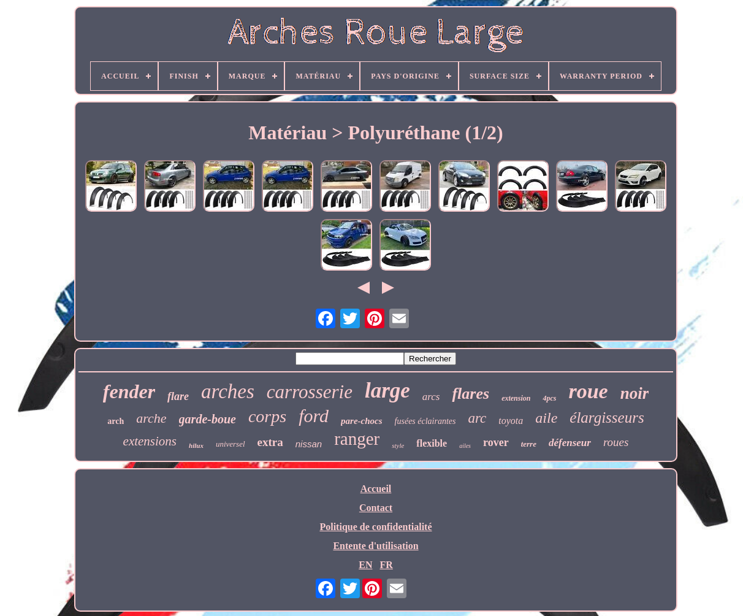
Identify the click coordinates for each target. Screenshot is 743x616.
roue (588, 391)
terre (528, 444)
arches (227, 391)
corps (267, 416)
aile (546, 418)
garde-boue (207, 419)
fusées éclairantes (425, 421)
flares (470, 393)
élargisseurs (607, 417)
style (398, 445)
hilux (196, 445)
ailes (465, 445)
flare (178, 396)
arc (477, 418)
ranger (356, 439)
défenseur (570, 443)
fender (129, 391)
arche (151, 418)
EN (365, 565)
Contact (375, 507)
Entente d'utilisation (375, 546)
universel (230, 444)
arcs (431, 396)
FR (385, 565)
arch (115, 421)
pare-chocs (362, 421)
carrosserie (309, 391)
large (387, 390)
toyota (510, 420)
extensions (150, 441)
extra (270, 442)
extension (515, 398)
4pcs (549, 398)
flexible (431, 443)
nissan (308, 444)
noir (634, 393)
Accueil (376, 488)
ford (314, 416)
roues (616, 442)
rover (496, 442)
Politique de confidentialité (375, 527)
